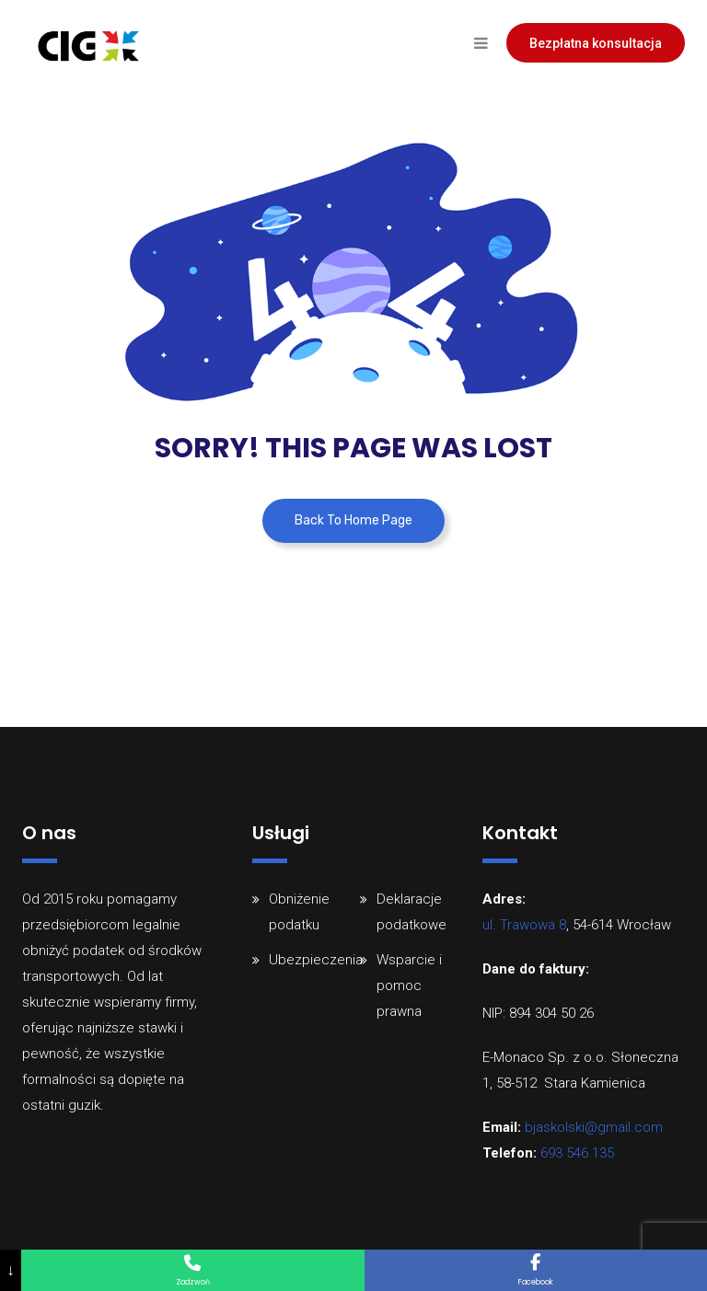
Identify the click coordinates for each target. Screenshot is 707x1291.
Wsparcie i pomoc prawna (409, 985)
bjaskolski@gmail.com (594, 1127)
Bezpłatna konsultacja (595, 43)
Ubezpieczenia (316, 959)
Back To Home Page (353, 520)
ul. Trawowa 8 (524, 924)
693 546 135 (577, 1153)
